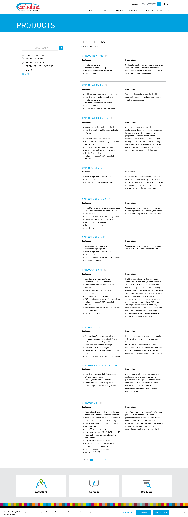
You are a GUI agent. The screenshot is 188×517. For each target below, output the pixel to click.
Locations (148, 10)
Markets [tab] (30, 70)
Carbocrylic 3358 (92, 56)
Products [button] (105, 10)
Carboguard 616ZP (93, 237)
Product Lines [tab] (34, 58)
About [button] (92, 10)
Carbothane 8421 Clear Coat (99, 365)
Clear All (25, 74)
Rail (83, 46)
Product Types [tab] (34, 62)
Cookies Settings (126, 513)
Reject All (143, 513)
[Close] (184, 513)
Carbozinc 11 (90, 403)
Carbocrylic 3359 (92, 85)
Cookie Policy (163, 10)
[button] (150, 4)
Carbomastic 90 (91, 327)
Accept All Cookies (161, 513)
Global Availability (37, 55)
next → (106, 460)
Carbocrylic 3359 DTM (95, 118)
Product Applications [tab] (38, 66)
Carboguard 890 (92, 270)
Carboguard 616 (92, 168)
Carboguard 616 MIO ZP (96, 199)
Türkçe (167, 4)
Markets (120, 10)
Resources (133, 10)
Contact (135, 4)
